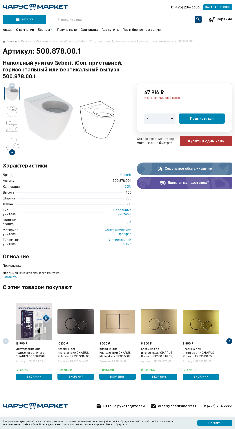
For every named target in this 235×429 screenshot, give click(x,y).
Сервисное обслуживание (184, 169)
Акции (7, 30)
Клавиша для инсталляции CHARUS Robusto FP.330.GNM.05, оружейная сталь (74, 352)
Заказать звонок (217, 7)
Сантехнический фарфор (118, 232)
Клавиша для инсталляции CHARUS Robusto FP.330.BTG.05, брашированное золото (157, 352)
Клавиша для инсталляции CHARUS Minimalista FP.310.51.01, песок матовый (115, 352)
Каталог (26, 41)
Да (129, 222)
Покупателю (67, 30)
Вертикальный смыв (119, 242)
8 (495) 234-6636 (185, 7)
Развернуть (10, 277)
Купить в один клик (209, 141)
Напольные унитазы (122, 212)
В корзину (34, 376)
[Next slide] (12, 152)
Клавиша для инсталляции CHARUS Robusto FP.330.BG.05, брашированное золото (199, 352)
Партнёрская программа (141, 30)
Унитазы (42, 41)
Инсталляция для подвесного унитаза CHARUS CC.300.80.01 (30, 352)
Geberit (125, 175)
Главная (10, 41)
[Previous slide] (12, 86)
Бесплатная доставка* (184, 183)
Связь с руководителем (118, 406)
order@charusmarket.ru (173, 406)
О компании (25, 30)
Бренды (45, 30)
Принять (215, 423)
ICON (127, 186)
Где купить (110, 30)
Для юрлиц (89, 30)
